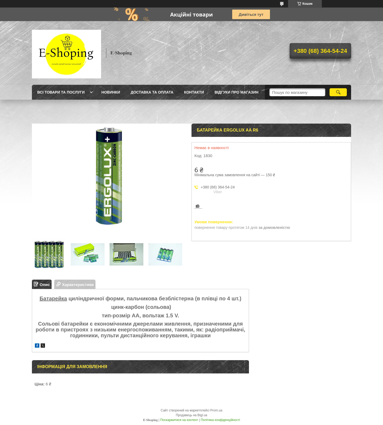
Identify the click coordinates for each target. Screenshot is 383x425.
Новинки (110, 92)
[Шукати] (338, 92)
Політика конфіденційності (220, 420)
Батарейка (53, 298)
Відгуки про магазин (237, 92)
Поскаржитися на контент (179, 420)
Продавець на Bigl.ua (191, 415)
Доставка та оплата (152, 92)
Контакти (194, 92)
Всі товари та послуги (61, 92)
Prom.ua (216, 410)
